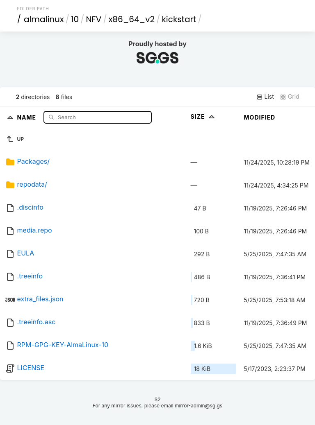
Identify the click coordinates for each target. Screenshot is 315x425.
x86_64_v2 (132, 19)
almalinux (44, 19)
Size (204, 116)
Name (27, 116)
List (265, 96)
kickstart (179, 19)
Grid (289, 96)
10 (75, 19)
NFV (94, 19)
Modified (260, 117)
